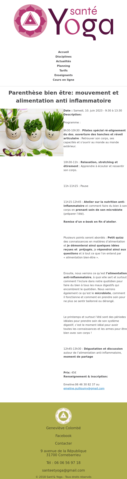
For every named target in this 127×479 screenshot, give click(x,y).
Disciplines (63, 56)
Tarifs (63, 70)
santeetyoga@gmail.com (63, 470)
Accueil (63, 52)
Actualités (63, 61)
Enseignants (63, 75)
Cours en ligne (63, 79)
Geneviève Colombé (63, 428)
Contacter (63, 443)
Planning (63, 65)
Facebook (63, 436)
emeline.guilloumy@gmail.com (84, 388)
